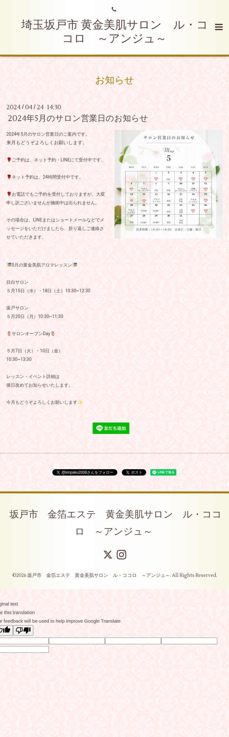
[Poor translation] (23, 630)
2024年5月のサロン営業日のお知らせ (78, 118)
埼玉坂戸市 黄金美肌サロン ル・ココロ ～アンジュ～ (114, 32)
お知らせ (114, 80)
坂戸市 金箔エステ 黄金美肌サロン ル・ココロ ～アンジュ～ (116, 523)
